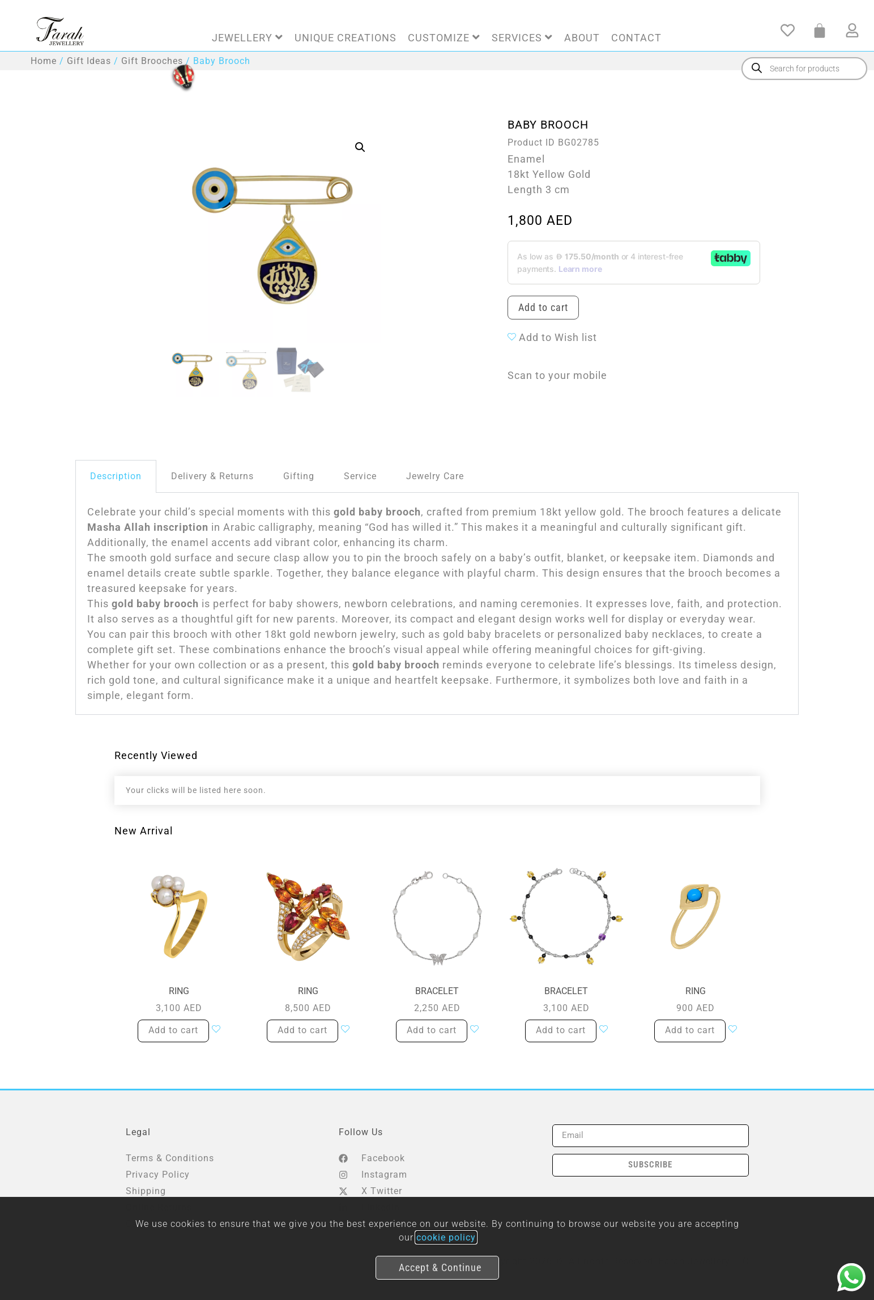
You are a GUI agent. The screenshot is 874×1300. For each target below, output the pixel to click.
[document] (437, 650)
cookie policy (446, 1237)
